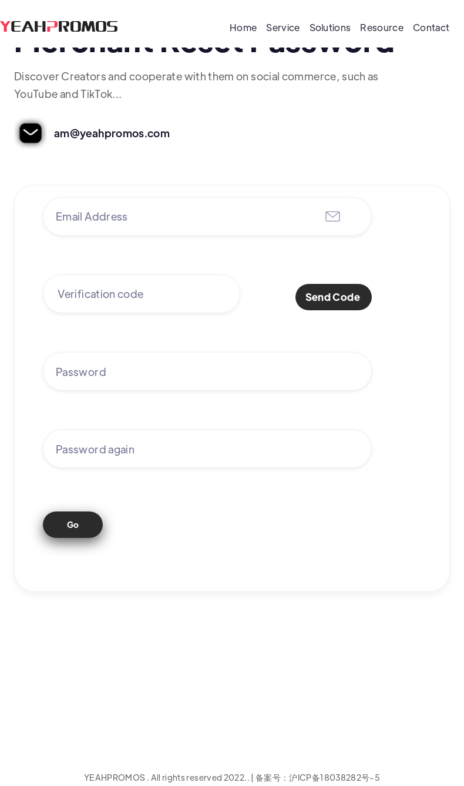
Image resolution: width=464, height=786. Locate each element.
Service (283, 27)
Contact (431, 27)
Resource (382, 27)
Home (243, 27)
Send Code (332, 296)
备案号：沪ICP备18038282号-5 (317, 777)
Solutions (330, 27)
